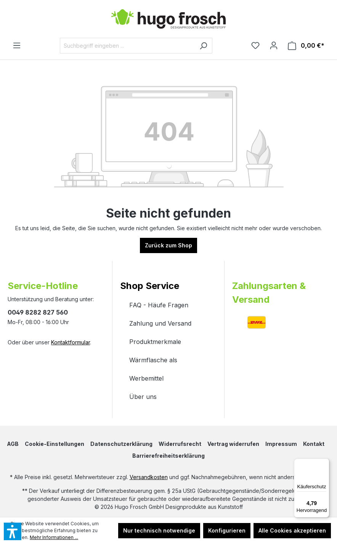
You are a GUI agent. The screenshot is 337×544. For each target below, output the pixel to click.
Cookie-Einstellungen (54, 444)
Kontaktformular (70, 342)
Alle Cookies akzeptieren (292, 530)
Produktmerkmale (155, 341)
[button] (168, 278)
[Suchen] (203, 45)
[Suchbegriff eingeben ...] (127, 45)
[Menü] (17, 45)
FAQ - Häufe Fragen (158, 305)
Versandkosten (149, 477)
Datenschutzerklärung (121, 444)
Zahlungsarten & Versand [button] (269, 292)
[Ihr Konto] (274, 45)
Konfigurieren (227, 530)
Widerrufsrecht (180, 444)
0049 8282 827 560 (38, 312)
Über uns (143, 396)
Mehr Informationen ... (54, 537)
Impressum (281, 444)
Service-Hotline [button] (43, 285)
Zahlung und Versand (160, 323)
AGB (13, 444)
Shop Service (149, 285)
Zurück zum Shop (168, 245)
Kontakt (313, 444)
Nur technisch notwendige (159, 530)
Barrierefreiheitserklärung (168, 455)
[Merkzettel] (255, 45)
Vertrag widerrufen (233, 444)
